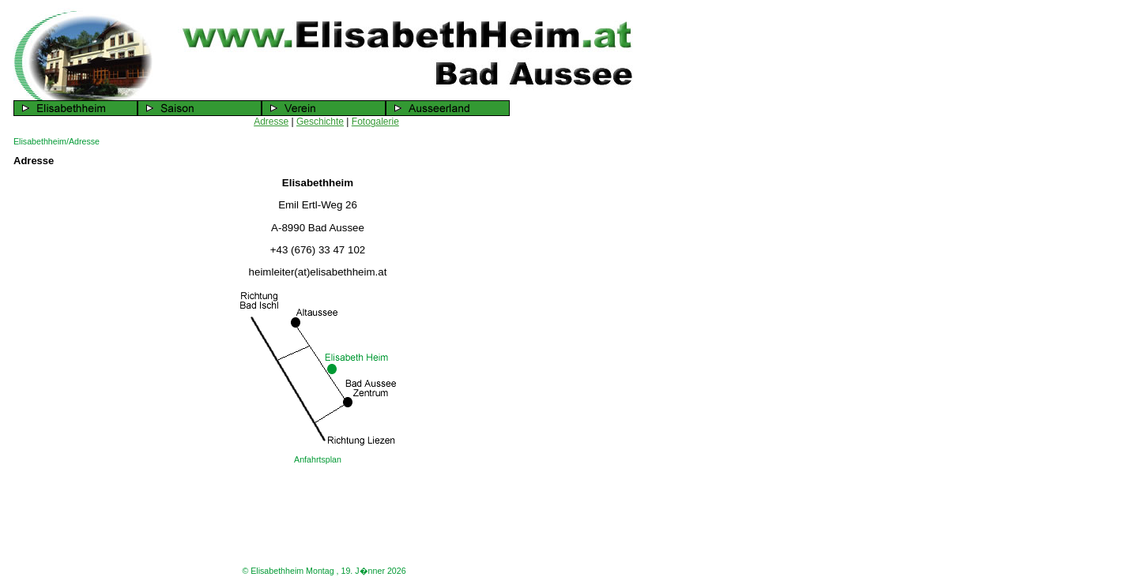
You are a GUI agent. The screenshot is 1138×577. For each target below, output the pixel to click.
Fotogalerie (375, 121)
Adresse (271, 121)
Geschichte (320, 121)
